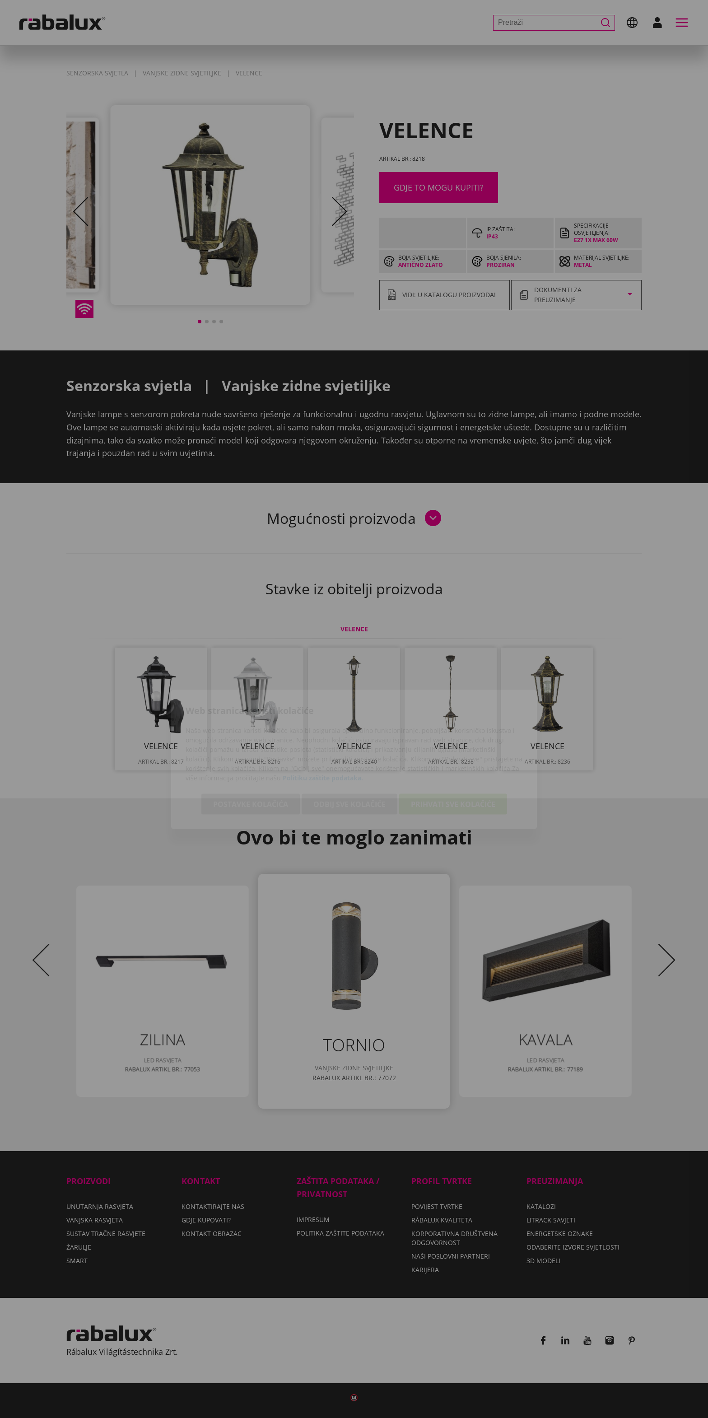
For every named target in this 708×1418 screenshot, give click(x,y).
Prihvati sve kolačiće (453, 754)
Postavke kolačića (250, 754)
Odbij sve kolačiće (349, 754)
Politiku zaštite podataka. (323, 727)
